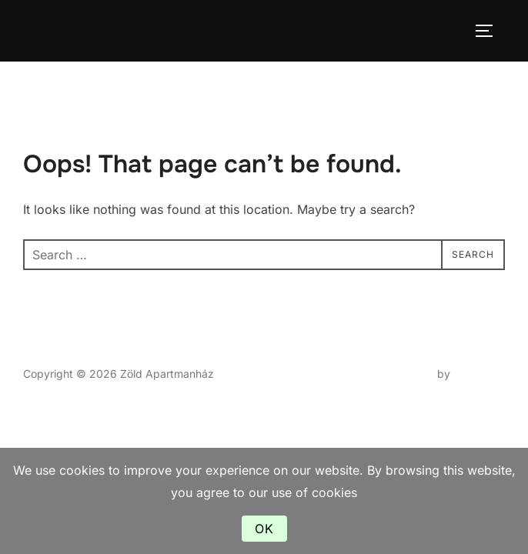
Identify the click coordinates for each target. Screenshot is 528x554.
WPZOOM (479, 373)
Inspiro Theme (398, 373)
